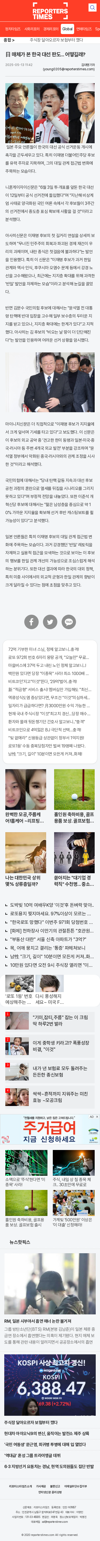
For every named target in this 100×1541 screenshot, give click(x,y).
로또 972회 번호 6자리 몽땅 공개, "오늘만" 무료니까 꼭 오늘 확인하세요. (50, 657)
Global (67, 29)
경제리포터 (51, 29)
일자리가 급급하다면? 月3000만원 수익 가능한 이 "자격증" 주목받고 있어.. (50, 705)
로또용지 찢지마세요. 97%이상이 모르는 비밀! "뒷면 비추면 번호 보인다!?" (52, 913)
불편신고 (55, 1486)
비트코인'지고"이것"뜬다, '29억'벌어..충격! (42, 681)
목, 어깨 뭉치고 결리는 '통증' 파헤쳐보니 (47, 948)
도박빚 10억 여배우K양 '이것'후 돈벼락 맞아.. (52, 905)
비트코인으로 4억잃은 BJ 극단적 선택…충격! (44, 729)
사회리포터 (32, 29)
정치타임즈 (13, 29)
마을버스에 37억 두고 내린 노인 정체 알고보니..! (47, 665)
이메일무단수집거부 (75, 1486)
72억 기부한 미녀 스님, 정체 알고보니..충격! (43, 649)
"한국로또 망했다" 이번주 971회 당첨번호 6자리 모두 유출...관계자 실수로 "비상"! (52, 922)
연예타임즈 (84, 29)
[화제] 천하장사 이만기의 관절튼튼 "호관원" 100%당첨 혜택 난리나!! (52, 931)
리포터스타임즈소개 (20, 1486)
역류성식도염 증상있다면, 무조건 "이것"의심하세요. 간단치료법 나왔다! (50, 697)
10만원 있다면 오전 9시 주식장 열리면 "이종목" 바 (52, 965)
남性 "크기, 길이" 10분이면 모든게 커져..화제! (45, 754)
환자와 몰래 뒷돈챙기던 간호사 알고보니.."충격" (46, 721)
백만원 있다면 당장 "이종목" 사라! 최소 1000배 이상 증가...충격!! (50, 673)
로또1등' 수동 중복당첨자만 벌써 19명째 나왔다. (46, 746)
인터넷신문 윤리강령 (50, 1492)
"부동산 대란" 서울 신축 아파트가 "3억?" (48, 939)
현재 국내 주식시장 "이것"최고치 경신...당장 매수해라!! (50, 713)
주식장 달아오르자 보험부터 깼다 (56, 40)
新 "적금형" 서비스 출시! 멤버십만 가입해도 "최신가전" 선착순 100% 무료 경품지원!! (50, 689)
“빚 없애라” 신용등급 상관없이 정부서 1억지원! (46, 737)
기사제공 (41, 1486)
